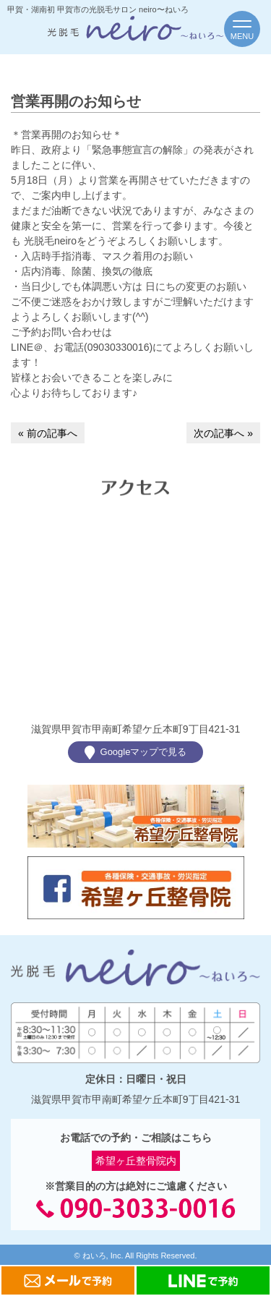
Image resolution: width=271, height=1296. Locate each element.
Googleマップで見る (136, 752)
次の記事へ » (223, 433)
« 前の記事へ (47, 433)
